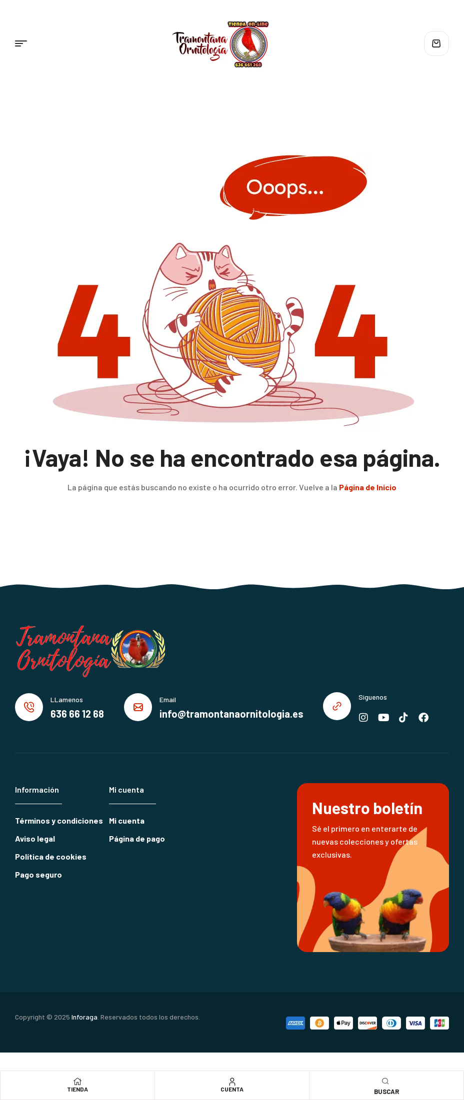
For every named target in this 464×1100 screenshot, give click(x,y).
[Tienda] (78, 1082)
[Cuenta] (232, 1082)
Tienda (77, 1089)
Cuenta (232, 1089)
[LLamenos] (29, 707)
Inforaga (85, 1017)
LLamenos (66, 699)
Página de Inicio (367, 487)
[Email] (138, 707)
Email (168, 699)
